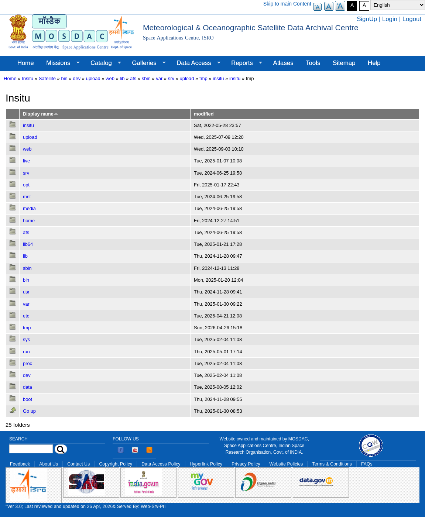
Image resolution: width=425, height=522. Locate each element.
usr (26, 292)
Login (389, 19)
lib (122, 78)
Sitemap (344, 62)
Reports (243, 63)
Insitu (27, 78)
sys (26, 339)
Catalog (102, 63)
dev (76, 78)
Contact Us (78, 464)
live (26, 161)
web (110, 78)
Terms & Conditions (332, 464)
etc (26, 316)
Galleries (146, 63)
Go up (29, 411)
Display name (40, 114)
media (29, 208)
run (26, 351)
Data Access (195, 63)
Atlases (283, 62)
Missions (59, 63)
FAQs (367, 464)
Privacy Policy (246, 464)
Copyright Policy (115, 464)
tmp (203, 78)
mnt (27, 196)
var (159, 78)
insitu (218, 78)
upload (93, 78)
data (27, 387)
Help (374, 62)
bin (64, 78)
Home (25, 62)
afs (133, 78)
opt (26, 185)
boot (27, 399)
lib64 (28, 244)
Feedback (20, 464)
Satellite (47, 78)
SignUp (367, 19)
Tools (313, 62)
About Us (48, 464)
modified (203, 114)
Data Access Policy (161, 464)
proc (27, 363)
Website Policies (286, 464)
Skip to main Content (287, 4)
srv (171, 78)
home (29, 220)
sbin (146, 78)
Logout (411, 19)
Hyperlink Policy (206, 464)
